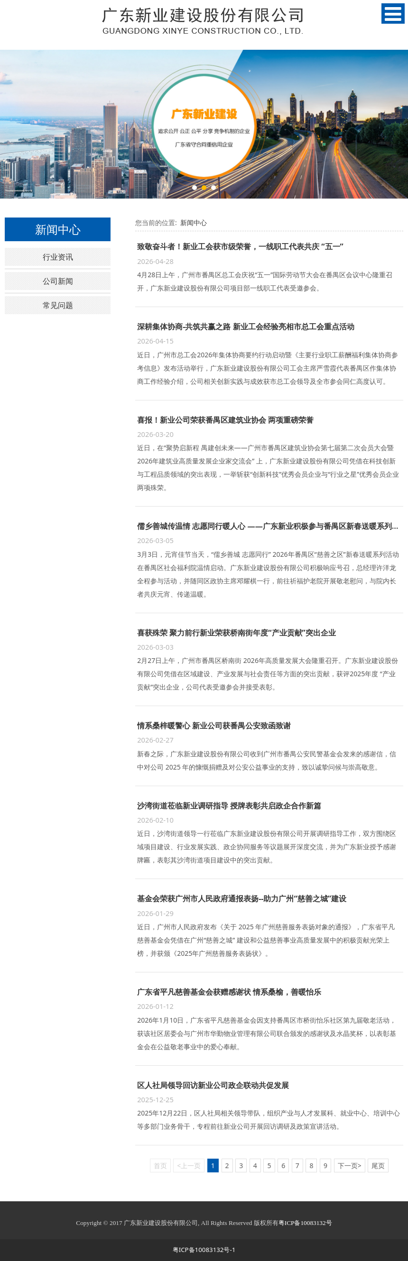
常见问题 (58, 305)
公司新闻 (58, 281)
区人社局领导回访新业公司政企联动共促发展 (213, 1085)
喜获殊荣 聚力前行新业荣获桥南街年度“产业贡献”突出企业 (236, 632)
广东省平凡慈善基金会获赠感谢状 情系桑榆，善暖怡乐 (229, 992)
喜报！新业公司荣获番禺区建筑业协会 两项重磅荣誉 (225, 420)
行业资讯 (58, 257)
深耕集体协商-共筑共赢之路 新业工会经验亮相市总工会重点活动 (245, 326)
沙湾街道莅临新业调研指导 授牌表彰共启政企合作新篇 (229, 805)
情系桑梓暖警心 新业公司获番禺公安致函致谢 (214, 725)
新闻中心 (193, 222)
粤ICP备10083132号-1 (204, 1249)
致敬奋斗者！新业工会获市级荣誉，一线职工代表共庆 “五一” (240, 246)
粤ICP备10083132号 (305, 1222)
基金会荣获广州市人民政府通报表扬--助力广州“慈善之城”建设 (241, 898)
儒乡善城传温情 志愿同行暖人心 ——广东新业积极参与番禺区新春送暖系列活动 (272, 526)
